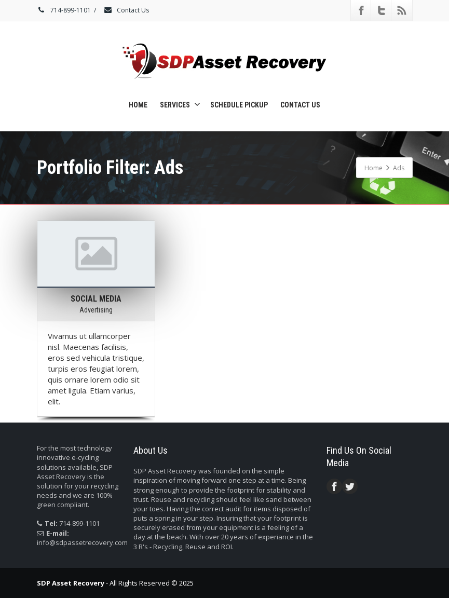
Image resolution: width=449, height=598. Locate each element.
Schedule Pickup (239, 105)
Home (138, 105)
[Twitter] (381, 10)
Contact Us (126, 10)
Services (180, 104)
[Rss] (401, 10)
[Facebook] (361, 10)
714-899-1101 (64, 10)
